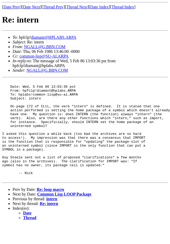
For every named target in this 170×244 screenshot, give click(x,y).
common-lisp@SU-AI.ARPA (43, 56)
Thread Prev (53, 7)
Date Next (31, 7)
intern (51, 218)
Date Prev (11, 7)
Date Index (99, 7)
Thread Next (76, 7)
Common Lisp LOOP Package (64, 214)
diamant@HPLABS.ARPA (53, 37)
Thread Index (122, 7)
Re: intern (49, 223)
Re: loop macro (50, 209)
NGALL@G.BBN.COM (44, 47)
